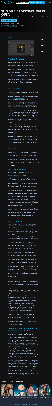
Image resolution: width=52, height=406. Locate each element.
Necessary (17, 404)
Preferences (28, 404)
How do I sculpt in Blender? (16, 221)
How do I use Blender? (14, 88)
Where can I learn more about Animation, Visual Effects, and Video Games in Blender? (22, 329)
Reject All (32, 402)
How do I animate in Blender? (17, 169)
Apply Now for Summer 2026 (9, 20)
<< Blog (9, 37)
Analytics (23, 404)
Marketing (34, 404)
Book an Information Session (22, 2)
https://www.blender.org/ (19, 98)
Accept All (19, 402)
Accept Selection (26, 402)
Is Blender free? (12, 148)
